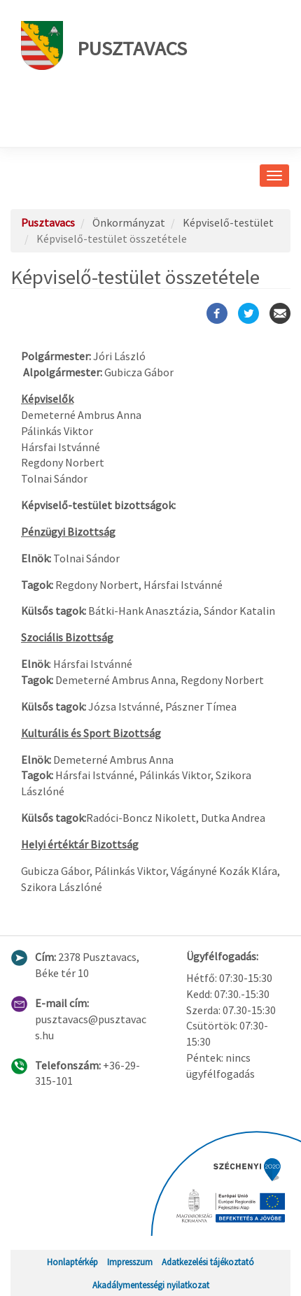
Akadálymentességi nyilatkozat (150, 1284)
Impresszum (130, 1261)
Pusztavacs (104, 45)
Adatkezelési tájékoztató (208, 1261)
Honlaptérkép (72, 1261)
